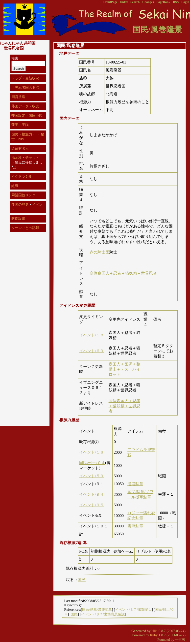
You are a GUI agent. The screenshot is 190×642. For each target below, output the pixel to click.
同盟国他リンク (23, 195)
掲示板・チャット (25, 158)
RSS (176, 2)
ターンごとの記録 (25, 228)
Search (135, 2)
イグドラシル (21, 176)
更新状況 (32, 78)
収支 (35, 106)
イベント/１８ (91, 335)
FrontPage (110, 2)
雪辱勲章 (135, 526)
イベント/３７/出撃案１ (133, 609)
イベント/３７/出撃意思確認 (103, 614)
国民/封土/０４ (92, 463)
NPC (21, 139)
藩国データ (20, 106)
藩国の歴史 (20, 204)
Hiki (154, 631)
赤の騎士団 (99, 252)
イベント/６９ (91, 351)
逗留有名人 (20, 148)
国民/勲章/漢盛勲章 (97, 609)
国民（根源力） (23, 134)
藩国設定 (18, 116)
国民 (82, 580)
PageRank (163, 2)
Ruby (154, 635)
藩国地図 (36, 116)
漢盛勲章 (135, 484)
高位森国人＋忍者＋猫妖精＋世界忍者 (123, 273)
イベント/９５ (91, 505)
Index (124, 2)
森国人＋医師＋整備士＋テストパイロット (124, 369)
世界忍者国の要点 (25, 88)
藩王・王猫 (20, 125)
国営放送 (18, 97)
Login (185, 2)
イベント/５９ (91, 476)
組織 (14, 186)
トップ (16, 78)
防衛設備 (18, 219)
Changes (148, 2)
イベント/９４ (91, 494)
